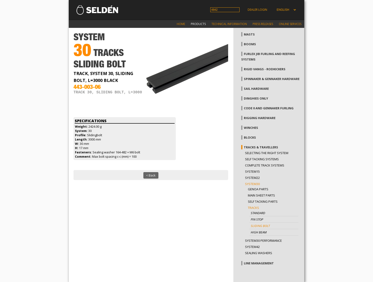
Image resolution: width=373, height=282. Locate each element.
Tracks (253, 208)
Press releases (263, 24)
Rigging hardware (259, 118)
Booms (250, 44)
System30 (252, 184)
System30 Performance (263, 240)
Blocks (250, 137)
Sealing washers (258, 253)
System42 (252, 247)
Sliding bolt (260, 226)
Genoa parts (258, 189)
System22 (252, 178)
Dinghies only (256, 98)
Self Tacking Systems (262, 159)
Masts (249, 34)
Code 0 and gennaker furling (269, 108)
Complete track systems (264, 165)
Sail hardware (256, 88)
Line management (259, 263)
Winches (251, 128)
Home (181, 24)
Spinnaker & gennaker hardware (271, 79)
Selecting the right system (266, 153)
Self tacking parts (263, 201)
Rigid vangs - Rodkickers (264, 69)
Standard (258, 213)
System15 (252, 171)
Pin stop (257, 219)
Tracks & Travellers (261, 147)
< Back (151, 175)
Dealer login (257, 10)
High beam (259, 232)
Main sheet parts (261, 195)
